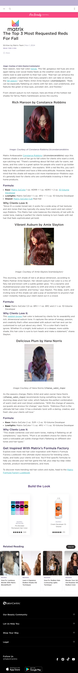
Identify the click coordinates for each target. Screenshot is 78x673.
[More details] (19, 513)
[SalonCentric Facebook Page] (57, 659)
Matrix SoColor (18, 189)
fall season (12, 80)
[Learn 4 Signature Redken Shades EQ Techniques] (31, 571)
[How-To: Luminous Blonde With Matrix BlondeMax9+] (9, 571)
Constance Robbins (32, 155)
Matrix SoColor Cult (23, 199)
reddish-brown (15, 316)
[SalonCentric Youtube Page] (73, 659)
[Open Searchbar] (10, 9)
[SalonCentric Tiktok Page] (68, 659)
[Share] (7, 53)
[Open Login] (74, 9)
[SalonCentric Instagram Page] (62, 659)
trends (34, 68)
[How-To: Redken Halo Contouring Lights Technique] (52, 571)
